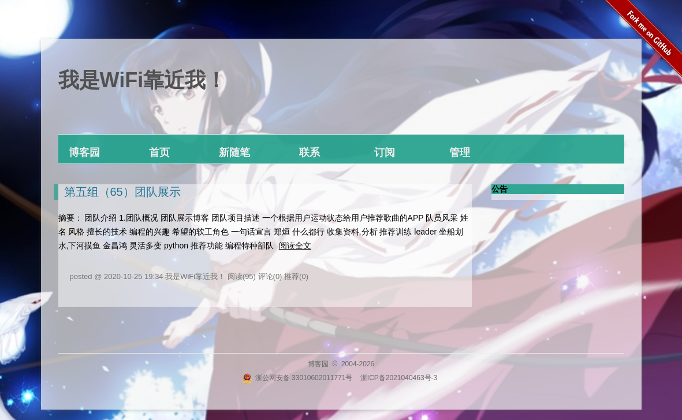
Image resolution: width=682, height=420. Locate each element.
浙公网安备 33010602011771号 (297, 378)
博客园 (84, 152)
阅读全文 (295, 245)
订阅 (384, 152)
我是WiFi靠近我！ (142, 80)
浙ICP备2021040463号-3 (398, 378)
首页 (159, 152)
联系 (309, 152)
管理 (459, 152)
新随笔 (234, 152)
